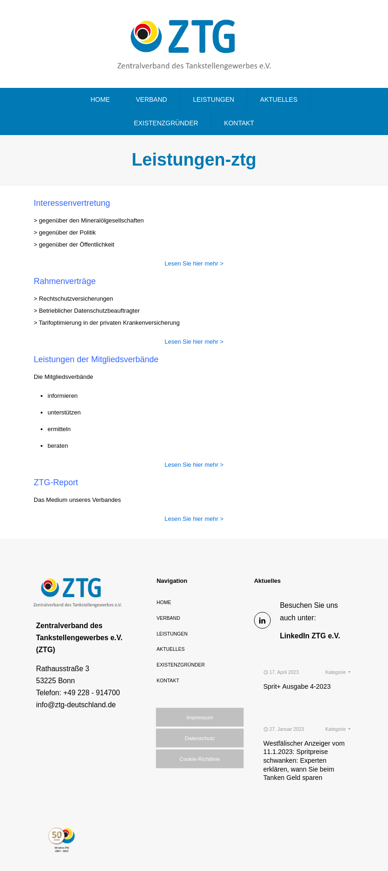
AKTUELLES (171, 649)
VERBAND (168, 618)
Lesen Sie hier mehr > (194, 263)
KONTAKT (168, 680)
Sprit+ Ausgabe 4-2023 (297, 665)
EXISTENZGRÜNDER (181, 664)
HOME (164, 602)
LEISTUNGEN (172, 633)
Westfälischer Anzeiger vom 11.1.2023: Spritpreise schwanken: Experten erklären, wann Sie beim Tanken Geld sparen (304, 739)
